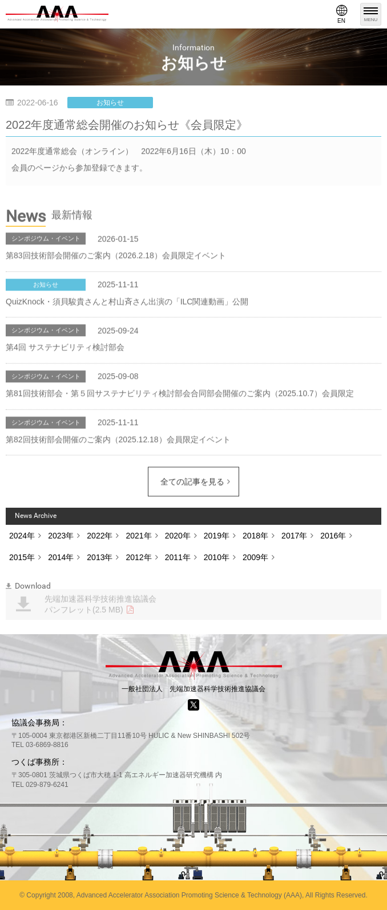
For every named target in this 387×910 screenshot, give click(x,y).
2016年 (333, 535)
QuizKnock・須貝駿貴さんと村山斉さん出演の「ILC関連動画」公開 (127, 302)
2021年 (138, 535)
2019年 (216, 535)
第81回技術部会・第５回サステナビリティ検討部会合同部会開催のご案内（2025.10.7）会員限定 (180, 393)
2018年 (255, 535)
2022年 (99, 535)
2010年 (216, 557)
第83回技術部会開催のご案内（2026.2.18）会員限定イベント (116, 255)
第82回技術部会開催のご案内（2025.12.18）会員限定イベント (118, 439)
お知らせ (110, 103)
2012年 (138, 557)
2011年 (178, 557)
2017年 (294, 535)
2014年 (61, 557)
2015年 (22, 557)
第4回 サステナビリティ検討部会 (65, 348)
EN (341, 14)
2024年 (22, 535)
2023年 (61, 535)
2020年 (178, 535)
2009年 (255, 557)
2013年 (99, 557)
